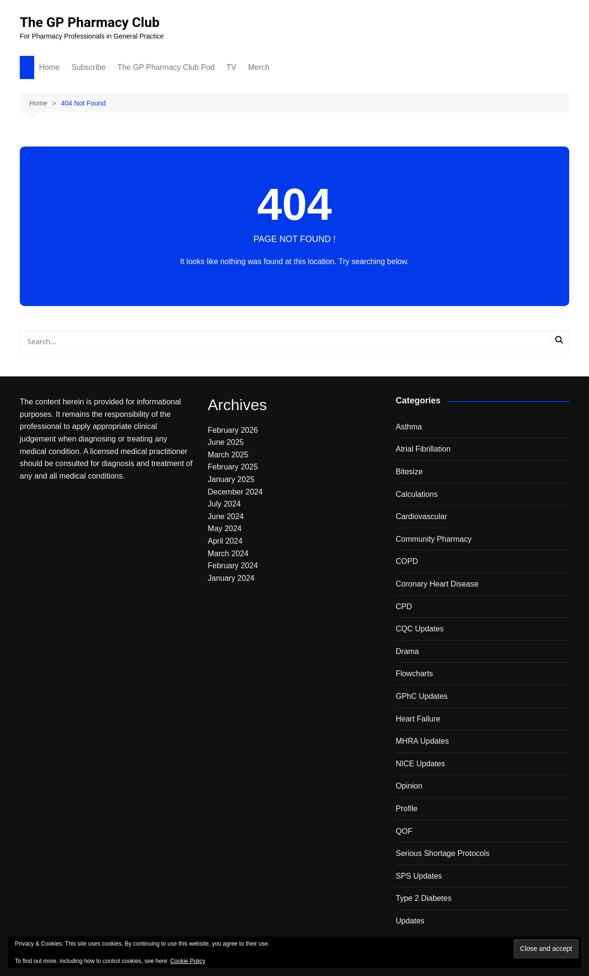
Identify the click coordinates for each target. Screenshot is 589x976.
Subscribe (88, 67)
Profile (406, 808)
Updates (410, 921)
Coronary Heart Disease (437, 584)
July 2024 (224, 504)
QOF (404, 831)
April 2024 (225, 541)
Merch (258, 67)
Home (49, 67)
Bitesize (409, 472)
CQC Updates (420, 629)
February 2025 (233, 467)
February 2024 (233, 566)
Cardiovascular (421, 516)
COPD (407, 561)
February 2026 (233, 430)
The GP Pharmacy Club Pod (166, 67)
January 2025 (231, 479)
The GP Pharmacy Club (90, 22)
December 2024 (235, 492)
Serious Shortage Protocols (443, 853)
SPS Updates (419, 876)
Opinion (409, 786)
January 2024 (231, 578)
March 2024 (228, 553)
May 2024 (224, 528)
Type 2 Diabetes (424, 898)
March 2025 (228, 455)
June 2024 (226, 516)
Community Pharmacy (433, 539)
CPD (404, 606)
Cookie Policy (187, 961)
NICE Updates (420, 764)
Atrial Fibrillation (423, 449)
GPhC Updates (422, 696)
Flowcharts (414, 673)
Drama (407, 651)
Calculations (417, 494)
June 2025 (226, 442)
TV (231, 67)
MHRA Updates (422, 741)
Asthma (409, 427)
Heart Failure (418, 719)
